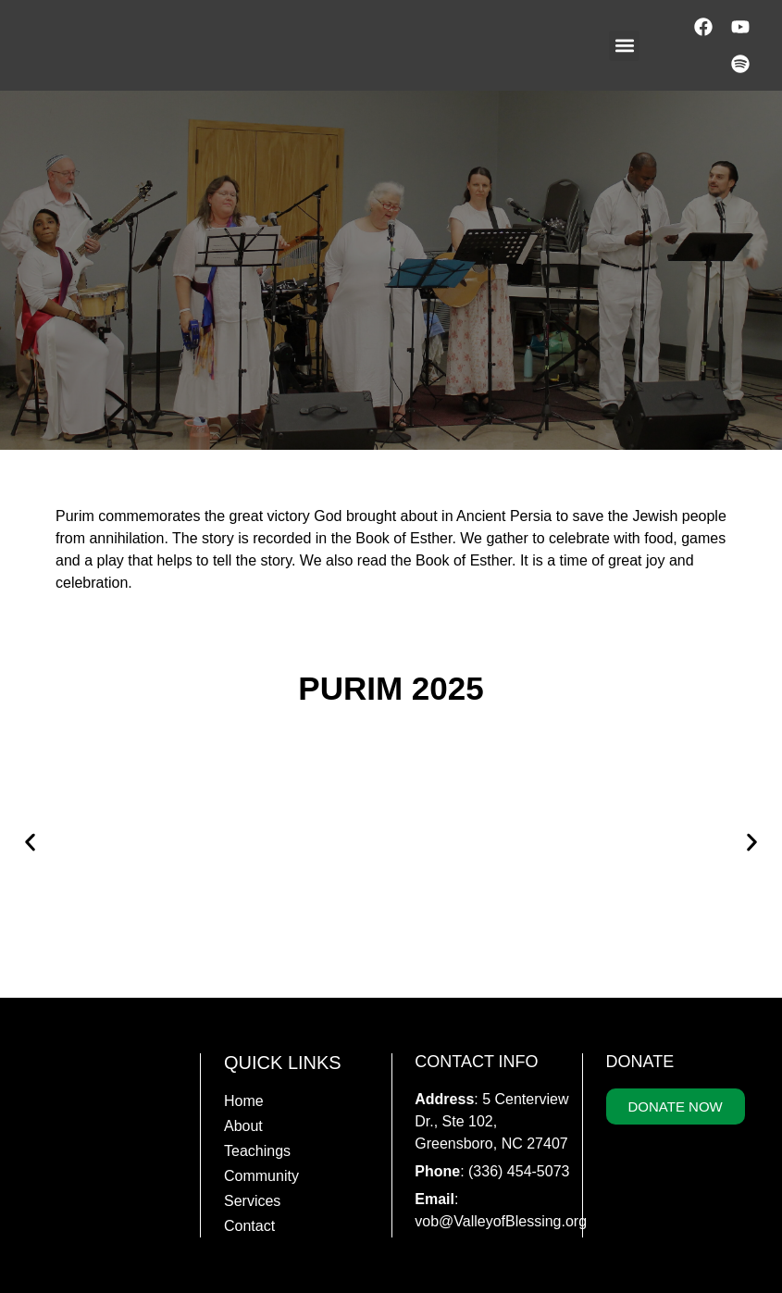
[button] (624, 46)
